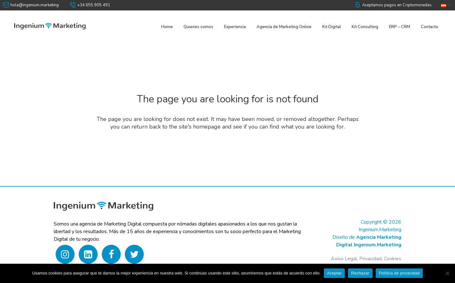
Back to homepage (227, 152)
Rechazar (360, 273)
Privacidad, (371, 258)
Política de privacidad (399, 273)
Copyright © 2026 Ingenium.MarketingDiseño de (366, 230)
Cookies (392, 258)
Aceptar (334, 273)
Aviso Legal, (344, 258)
